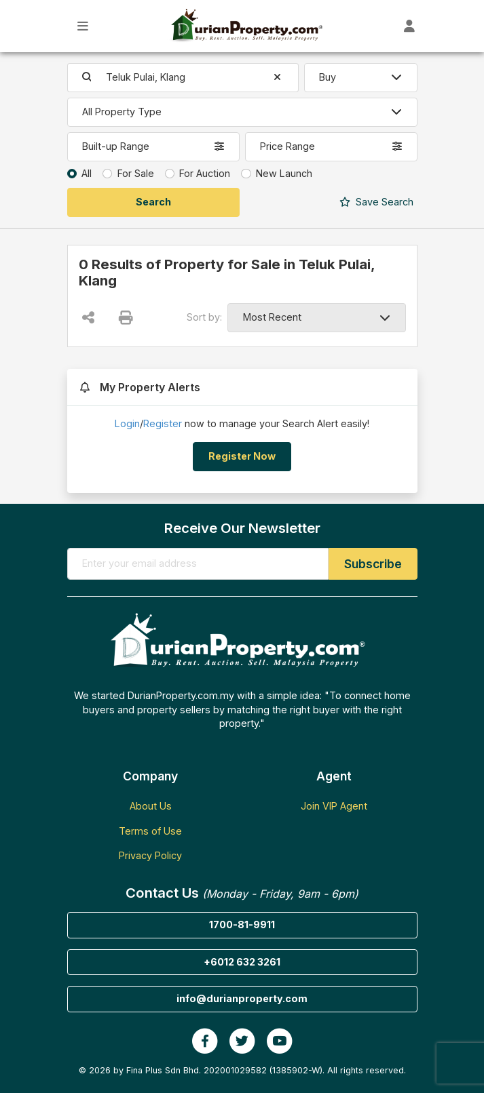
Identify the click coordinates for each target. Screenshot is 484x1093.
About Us (151, 806)
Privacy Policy (150, 855)
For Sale (135, 173)
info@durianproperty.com (242, 998)
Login (127, 423)
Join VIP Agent (334, 806)
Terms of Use (150, 831)
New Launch (284, 173)
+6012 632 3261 (242, 962)
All (86, 173)
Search (376, 201)
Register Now (242, 456)
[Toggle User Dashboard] (409, 26)
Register (162, 423)
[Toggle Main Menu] (83, 26)
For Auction (204, 173)
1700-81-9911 (242, 924)
